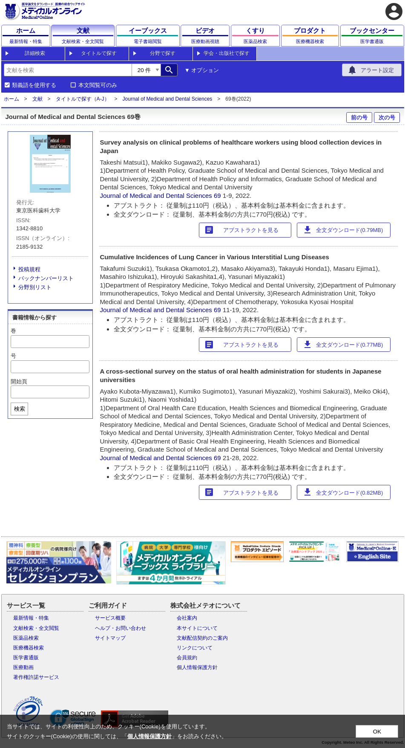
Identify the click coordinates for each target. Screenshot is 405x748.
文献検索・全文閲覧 (36, 628)
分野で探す (162, 53)
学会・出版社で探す (227, 53)
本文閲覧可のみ (97, 85)
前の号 (359, 117)
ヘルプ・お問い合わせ (120, 628)
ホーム (11, 99)
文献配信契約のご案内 (202, 638)
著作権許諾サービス (36, 677)
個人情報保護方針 (197, 667)
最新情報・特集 (31, 618)
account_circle (394, 11)
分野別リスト (35, 287)
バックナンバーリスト (46, 278)
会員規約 (187, 658)
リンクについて (195, 648)
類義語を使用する (34, 85)
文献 (37, 99)
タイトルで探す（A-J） (82, 99)
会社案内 (187, 618)
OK (377, 731)
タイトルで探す (99, 53)
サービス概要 (110, 618)
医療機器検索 (28, 648)
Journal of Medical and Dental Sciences (168, 99)
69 (218, 195)
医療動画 (23, 667)
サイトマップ (110, 638)
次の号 (387, 117)
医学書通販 (26, 658)
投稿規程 (29, 269)
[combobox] (68, 70)
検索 (19, 409)
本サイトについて (197, 628)
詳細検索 (35, 53)
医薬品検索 (26, 638)
